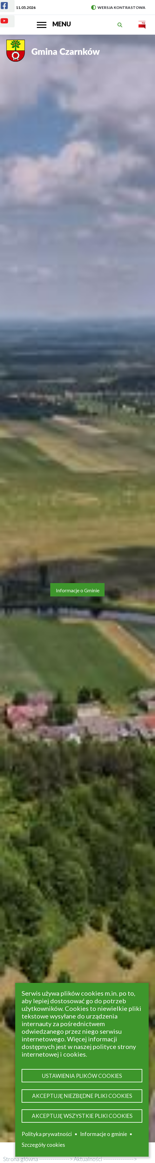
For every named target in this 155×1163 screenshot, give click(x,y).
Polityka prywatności (47, 1134)
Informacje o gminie (103, 1134)
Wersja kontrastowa (118, 7)
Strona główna (20, 1158)
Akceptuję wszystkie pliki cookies (82, 1116)
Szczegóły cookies (43, 1144)
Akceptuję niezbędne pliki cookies (82, 1095)
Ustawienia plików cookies (82, 1075)
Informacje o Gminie (77, 590)
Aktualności (88, 1158)
